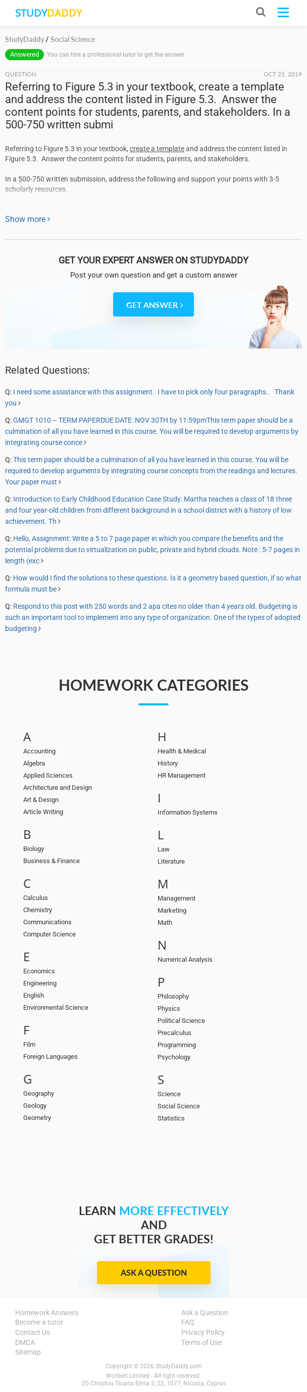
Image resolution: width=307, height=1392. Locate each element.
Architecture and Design (57, 787)
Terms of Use (201, 1342)
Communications (47, 922)
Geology (34, 1105)
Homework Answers (46, 1313)
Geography (38, 1093)
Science (169, 1094)
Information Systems (188, 812)
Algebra (34, 763)
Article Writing (43, 812)
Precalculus (174, 1033)
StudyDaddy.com (179, 1366)
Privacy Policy (203, 1332)
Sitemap (28, 1352)
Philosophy (173, 996)
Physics (169, 1008)
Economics (39, 971)
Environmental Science (55, 1007)
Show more (27, 219)
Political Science (181, 1020)
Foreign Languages (50, 1056)
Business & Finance (51, 861)
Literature (171, 861)
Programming (177, 1045)
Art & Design (41, 799)
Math (165, 922)
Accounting (39, 751)
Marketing (172, 910)
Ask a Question (154, 1272)
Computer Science (49, 934)
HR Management (182, 775)
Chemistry (37, 910)
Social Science (179, 1106)
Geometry (37, 1117)
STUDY (48, 13)
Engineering (40, 983)
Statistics (171, 1118)
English (33, 995)
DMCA (25, 1342)
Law (164, 849)
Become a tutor (39, 1322)
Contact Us (32, 1332)
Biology (33, 848)
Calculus (35, 898)
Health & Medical (182, 751)
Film (29, 1044)
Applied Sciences (48, 775)
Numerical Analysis (185, 959)
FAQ (187, 1322)
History (168, 763)
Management (176, 898)
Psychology (174, 1057)
